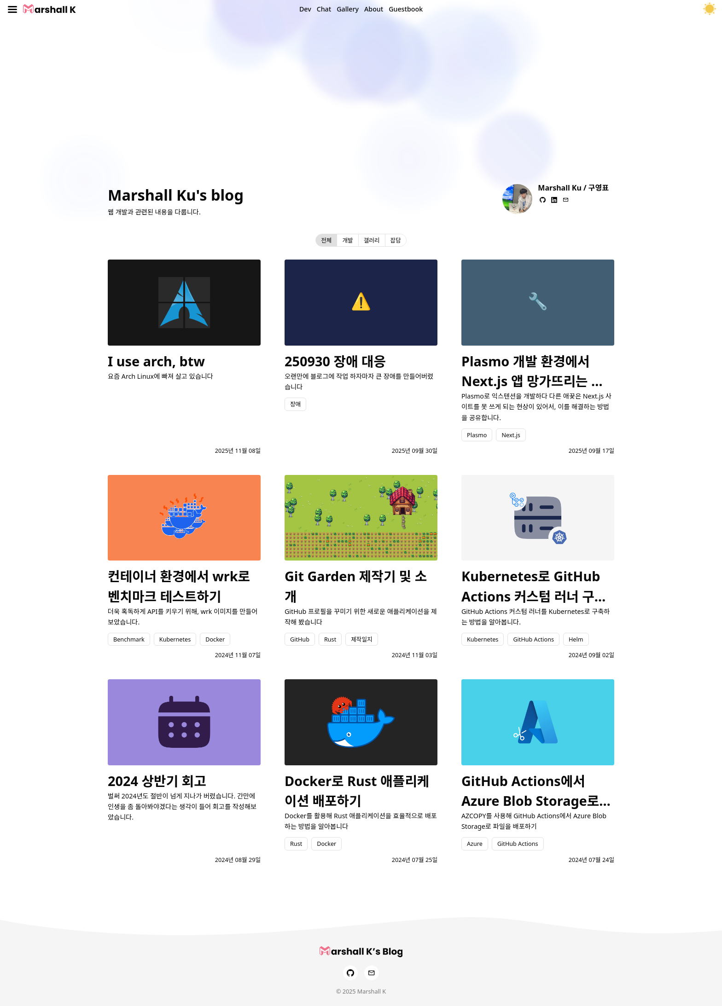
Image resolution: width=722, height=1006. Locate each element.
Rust (330, 639)
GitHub (299, 639)
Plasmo (477, 435)
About (373, 9)
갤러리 (372, 240)
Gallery (348, 9)
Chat (324, 9)
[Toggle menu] (12, 9)
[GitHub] (350, 973)
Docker (215, 639)
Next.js (510, 435)
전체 (326, 240)
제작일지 (361, 639)
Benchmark (129, 639)
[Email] (371, 973)
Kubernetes (175, 639)
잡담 (395, 240)
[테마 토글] (709, 9)
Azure (475, 843)
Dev (305, 9)
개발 (347, 240)
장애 (295, 404)
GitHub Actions (533, 639)
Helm (576, 639)
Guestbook (406, 9)
